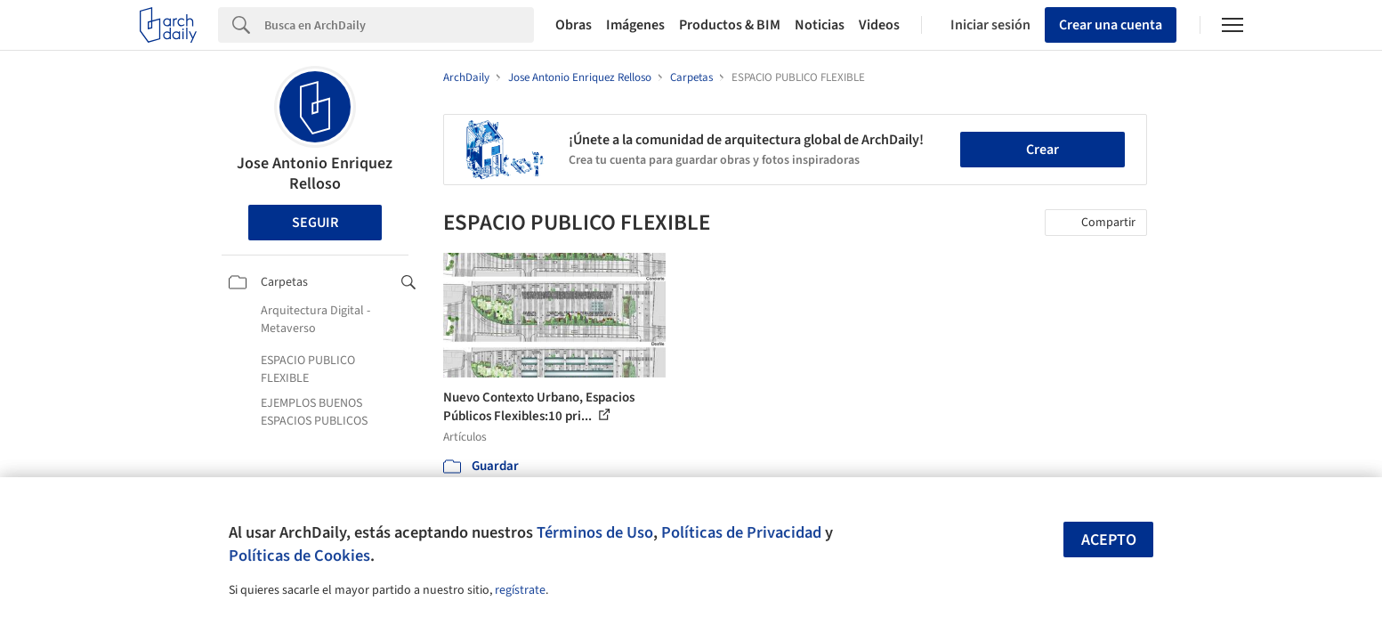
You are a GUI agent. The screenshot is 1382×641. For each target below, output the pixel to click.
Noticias (820, 25)
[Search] (399, 25)
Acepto (1108, 540)
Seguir (315, 222)
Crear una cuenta (1110, 25)
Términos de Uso (595, 532)
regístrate (520, 590)
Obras (573, 25)
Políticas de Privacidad (741, 532)
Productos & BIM (729, 25)
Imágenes (635, 25)
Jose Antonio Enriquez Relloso (314, 173)
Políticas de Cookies (299, 555)
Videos (879, 25)
